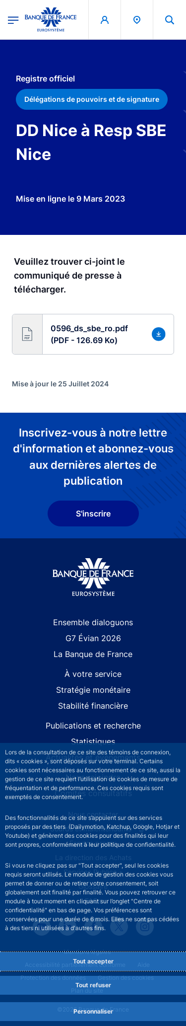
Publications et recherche (93, 726)
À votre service (93, 674)
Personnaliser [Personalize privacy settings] (93, 1011)
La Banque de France (93, 654)
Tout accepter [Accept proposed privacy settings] (93, 961)
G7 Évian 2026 (93, 638)
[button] (169, 19)
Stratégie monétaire (93, 690)
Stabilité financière (93, 706)
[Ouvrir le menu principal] (13, 19)
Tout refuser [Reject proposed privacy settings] (93, 985)
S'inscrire (93, 513)
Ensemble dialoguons (93, 622)
